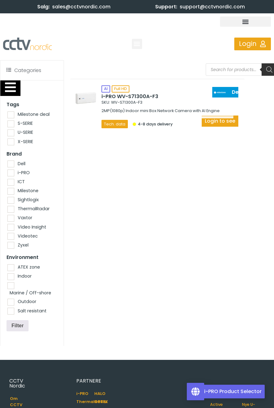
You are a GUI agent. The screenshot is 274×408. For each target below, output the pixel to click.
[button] (245, 21)
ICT (21, 182)
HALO (100, 393)
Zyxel (23, 245)
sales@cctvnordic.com (81, 6)
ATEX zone (29, 267)
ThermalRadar (34, 209)
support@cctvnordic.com (212, 6)
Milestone (28, 191)
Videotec (28, 236)
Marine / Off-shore (30, 293)
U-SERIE (25, 132)
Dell (21, 164)
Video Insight (32, 227)
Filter (17, 325)
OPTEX (101, 401)
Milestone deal (34, 114)
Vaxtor (25, 218)
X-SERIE (25, 141)
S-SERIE (25, 123)
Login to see (220, 121)
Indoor (25, 276)
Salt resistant (32, 311)
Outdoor (27, 301)
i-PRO (24, 173)
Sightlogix (28, 200)
